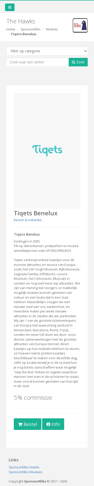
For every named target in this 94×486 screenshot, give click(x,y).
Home (10, 29)
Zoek (78, 62)
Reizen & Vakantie (28, 220)
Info (53, 424)
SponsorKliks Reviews (25, 472)
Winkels (52, 29)
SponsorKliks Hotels (24, 467)
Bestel (27, 424)
